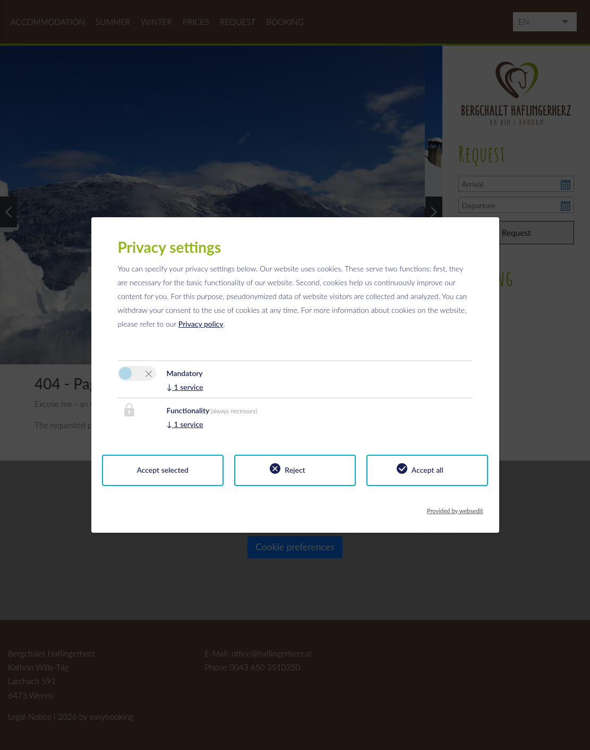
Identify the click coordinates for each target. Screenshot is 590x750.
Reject (295, 469)
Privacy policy (201, 323)
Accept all (427, 469)
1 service (185, 386)
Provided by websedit (455, 507)
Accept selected (162, 469)
